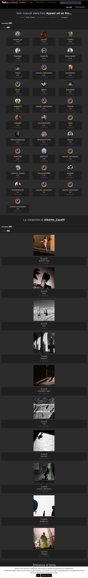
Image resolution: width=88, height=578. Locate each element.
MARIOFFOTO (44, 140)
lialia (70, 123)
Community (52, 2)
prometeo (70, 73)
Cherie (70, 106)
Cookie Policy (46, 575)
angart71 (18, 106)
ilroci (17, 90)
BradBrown (44, 521)
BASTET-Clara (44, 261)
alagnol (70, 173)
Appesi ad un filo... (59, 13)
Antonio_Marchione (44, 489)
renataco (44, 358)
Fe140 (70, 40)
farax (44, 293)
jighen (44, 90)
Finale (6, 27)
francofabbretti (18, 140)
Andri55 (44, 56)
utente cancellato (44, 73)
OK (38, 575)
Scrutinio (7, 23)
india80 (17, 123)
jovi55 (44, 40)
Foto (31, 2)
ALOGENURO (44, 123)
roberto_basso (18, 173)
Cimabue (44, 554)
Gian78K (18, 157)
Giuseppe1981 (44, 173)
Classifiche (40, 2)
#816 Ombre (30, 17)
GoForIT (44, 157)
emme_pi (17, 40)
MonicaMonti (18, 190)
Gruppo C (64, 17)
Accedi (69, 7)
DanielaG (70, 90)
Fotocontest (10, 2)
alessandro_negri (44, 391)
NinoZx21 (44, 456)
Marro (70, 140)
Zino (44, 326)
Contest (22, 2)
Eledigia (18, 56)
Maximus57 (70, 56)
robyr (17, 73)
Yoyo (44, 424)
